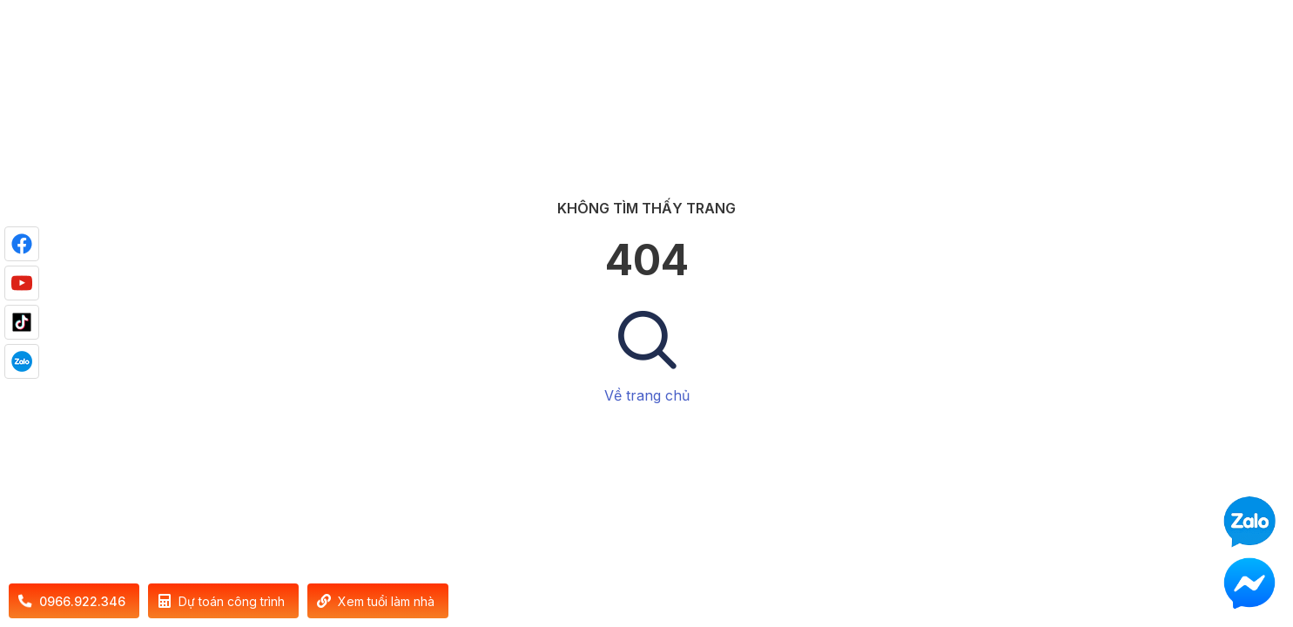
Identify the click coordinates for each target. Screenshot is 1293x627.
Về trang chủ (647, 395)
